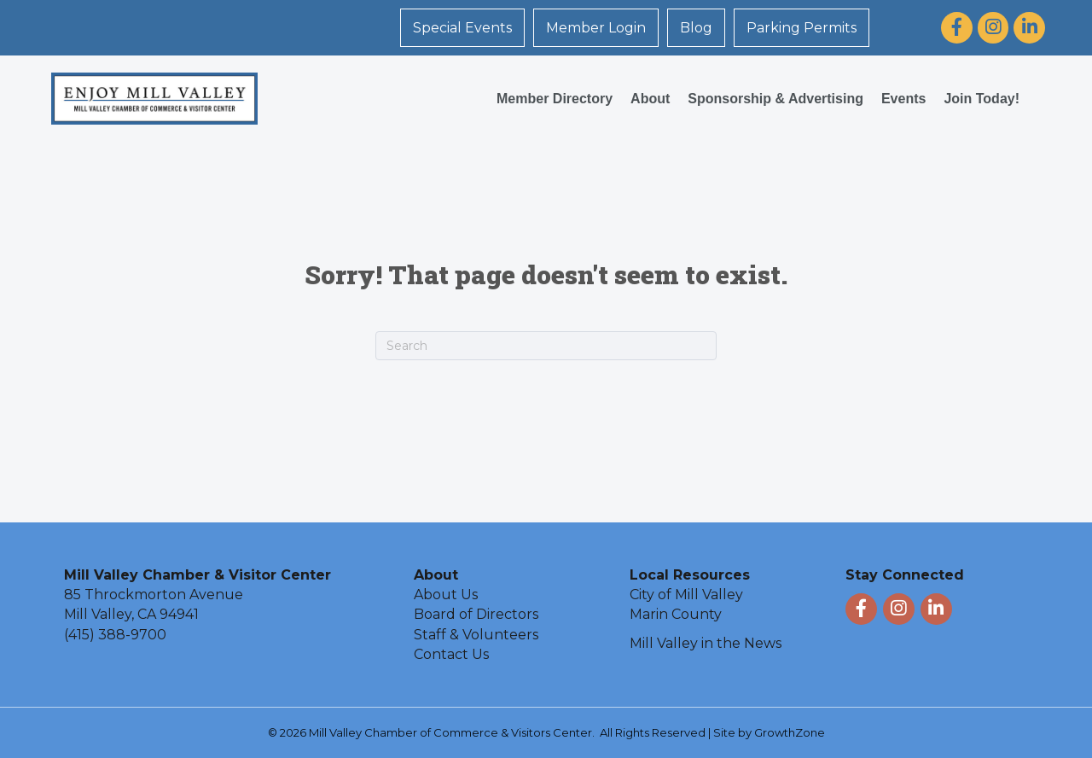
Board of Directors (476, 614)
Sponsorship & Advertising (775, 98)
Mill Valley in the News (705, 643)
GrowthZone (789, 732)
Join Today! (981, 98)
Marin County (676, 614)
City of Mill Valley (686, 594)
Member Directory (555, 98)
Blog (696, 28)
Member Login (596, 28)
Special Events (462, 28)
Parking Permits (801, 28)
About (650, 98)
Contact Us (451, 654)
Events (903, 98)
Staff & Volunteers (476, 635)
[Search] (546, 345)
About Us (446, 594)
